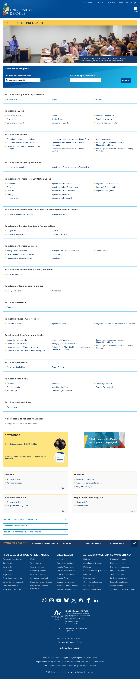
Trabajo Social (102, 250)
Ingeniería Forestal (59, 214)
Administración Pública (16, 367)
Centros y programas (65, 582)
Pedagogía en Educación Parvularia (66, 250)
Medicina (55, 383)
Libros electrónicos (118, 570)
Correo (120, 3)
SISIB (48, 671)
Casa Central (92, 657)
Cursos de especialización (13, 584)
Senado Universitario (65, 566)
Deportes (87, 577)
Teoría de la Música (104, 119)
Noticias (86, 562)
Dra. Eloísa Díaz (68, 661)
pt (135, 3)
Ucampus (123, 559)
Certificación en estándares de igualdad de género (70, 630)
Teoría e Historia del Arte (106, 122)
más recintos (100, 661)
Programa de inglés (84, 486)
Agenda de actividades (92, 565)
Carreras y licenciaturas (12, 562)
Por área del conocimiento (18, 76)
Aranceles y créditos (38, 570)
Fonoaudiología (13, 387)
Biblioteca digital (117, 563)
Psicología (56, 254)
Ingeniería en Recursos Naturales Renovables (70, 167)
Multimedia (87, 569)
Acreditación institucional (16, 526)
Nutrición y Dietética (60, 387)
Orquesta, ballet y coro (92, 584)
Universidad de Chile (59, 671)
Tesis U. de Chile (117, 574)
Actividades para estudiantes (88, 482)
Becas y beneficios (14, 502)
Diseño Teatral (58, 119)
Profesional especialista (12, 580)
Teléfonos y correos (66, 665)
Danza (54, 115)
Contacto (91, 665)
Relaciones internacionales (67, 585)
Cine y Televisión (14, 290)
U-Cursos (101, 3)
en (127, 3)
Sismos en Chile (116, 585)
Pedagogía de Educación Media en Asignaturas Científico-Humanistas (71, 348)
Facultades (88, 3)
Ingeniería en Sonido (60, 122)
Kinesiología (12, 390)
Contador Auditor (14, 323)
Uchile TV (103, 573)
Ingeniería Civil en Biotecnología (65, 187)
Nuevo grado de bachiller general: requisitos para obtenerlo (25, 457)
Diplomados (8, 569)
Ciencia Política (58, 367)
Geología (10, 194)
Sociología (56, 257)
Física (9, 187)
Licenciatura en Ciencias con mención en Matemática (68, 143)
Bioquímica (11, 230)
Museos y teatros (90, 580)
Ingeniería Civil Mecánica (106, 187)
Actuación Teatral (14, 115)
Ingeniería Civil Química (105, 190)
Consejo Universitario (65, 563)
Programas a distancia (12, 592)
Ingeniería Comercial (60, 323)
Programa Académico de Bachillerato (22, 423)
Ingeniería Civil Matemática (107, 183)
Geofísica (10, 190)
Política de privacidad (85, 671)
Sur (92, 661)
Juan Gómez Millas (82, 661)
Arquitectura (12, 99)
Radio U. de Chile (90, 573)
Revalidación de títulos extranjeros (39, 587)
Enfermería (11, 383)
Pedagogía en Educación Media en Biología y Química (114, 149)
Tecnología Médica (104, 383)
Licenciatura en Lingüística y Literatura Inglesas (26, 350)
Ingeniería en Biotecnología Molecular (22, 142)
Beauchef (57, 661)
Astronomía (11, 183)
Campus (38, 661)
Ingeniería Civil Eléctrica (61, 194)
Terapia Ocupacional (104, 387)
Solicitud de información (70, 648)
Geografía (100, 99)
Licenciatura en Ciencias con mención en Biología (23, 147)
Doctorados (7, 573)
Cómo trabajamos (83, 505)
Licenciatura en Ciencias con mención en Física (70, 139)
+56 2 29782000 (51, 665)
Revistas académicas (118, 578)
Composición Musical (15, 122)
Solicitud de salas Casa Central (122, 589)
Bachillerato (7, 565)
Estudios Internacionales (61, 340)
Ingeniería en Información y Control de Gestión (115, 323)
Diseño (54, 99)
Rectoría (60, 559)
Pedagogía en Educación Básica (64, 343)
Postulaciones (35, 563)
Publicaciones (88, 588)
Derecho (10, 307)
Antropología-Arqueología (17, 250)
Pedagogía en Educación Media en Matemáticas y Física (110, 143)
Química (55, 230)
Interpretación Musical (105, 115)
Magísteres (7, 577)
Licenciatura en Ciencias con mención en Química (68, 149)
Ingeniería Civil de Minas (62, 183)
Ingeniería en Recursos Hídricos (20, 214)
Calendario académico (85, 479)
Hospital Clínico (63, 578)
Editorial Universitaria (92, 592)
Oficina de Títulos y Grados (41, 582)
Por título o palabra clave (82, 76)
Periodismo (56, 290)
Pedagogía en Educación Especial (20, 254)
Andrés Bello (47, 661)
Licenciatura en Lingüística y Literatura (22, 347)
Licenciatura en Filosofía (17, 340)
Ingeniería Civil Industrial (62, 198)
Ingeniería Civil (13, 198)
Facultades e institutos (66, 574)
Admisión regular (14, 479)
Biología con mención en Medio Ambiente (24, 139)
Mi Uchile (111, 3)
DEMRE (32, 559)
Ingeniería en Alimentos (16, 234)
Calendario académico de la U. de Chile (21, 444)
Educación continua (10, 588)
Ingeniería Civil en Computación (65, 190)
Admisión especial (14, 482)
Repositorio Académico (119, 566)
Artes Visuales (12, 119)
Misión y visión (82, 502)
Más (62, 488)
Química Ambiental (103, 139)
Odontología (12, 407)
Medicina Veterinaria (15, 274)
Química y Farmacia (59, 234)
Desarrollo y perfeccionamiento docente (22, 532)
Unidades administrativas (67, 589)
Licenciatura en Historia (16, 343)
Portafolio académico (119, 582)
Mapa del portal (81, 665)
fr (131, 3)
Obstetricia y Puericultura (62, 390)
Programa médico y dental (18, 505)
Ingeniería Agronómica (16, 167)
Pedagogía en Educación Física (19, 257)
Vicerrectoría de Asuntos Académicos (20, 519)
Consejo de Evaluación (66, 570)
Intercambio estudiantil (39, 578)
